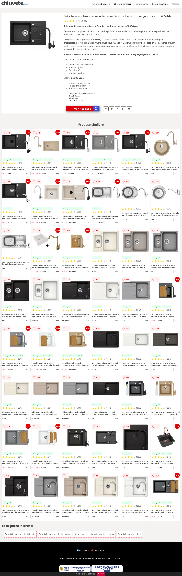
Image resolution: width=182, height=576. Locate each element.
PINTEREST (97, 550)
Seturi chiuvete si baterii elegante (54, 534)
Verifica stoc (86, 108)
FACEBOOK (83, 550)
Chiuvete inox (141, 4)
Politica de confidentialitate (92, 558)
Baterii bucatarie (160, 4)
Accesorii (176, 4)
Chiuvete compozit (122, 4)
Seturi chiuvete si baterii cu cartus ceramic (94, 534)
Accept (101, 573)
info (27, 173)
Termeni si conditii (68, 558)
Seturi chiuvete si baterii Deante (20, 534)
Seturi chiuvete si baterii (129, 534)
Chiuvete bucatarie (101, 4)
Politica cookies (113, 558)
